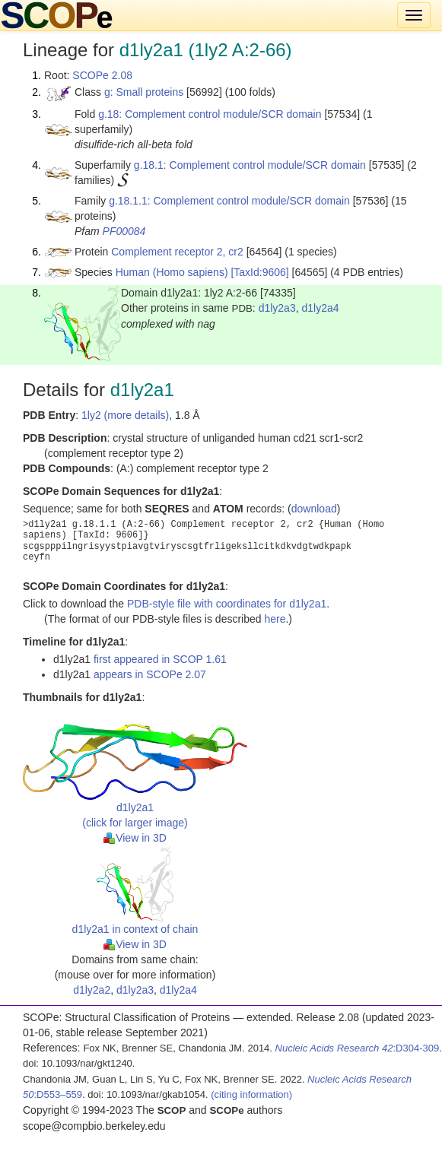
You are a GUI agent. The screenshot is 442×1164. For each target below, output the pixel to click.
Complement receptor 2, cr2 (177, 252)
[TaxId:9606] (259, 272)
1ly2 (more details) (125, 415)
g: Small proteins (143, 92)
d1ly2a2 (91, 990)
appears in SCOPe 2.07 (150, 674)
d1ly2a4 (320, 308)
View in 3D (135, 838)
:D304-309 (357, 1048)
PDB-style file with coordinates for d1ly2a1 (226, 604)
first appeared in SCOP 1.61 (160, 659)
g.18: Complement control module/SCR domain (209, 114)
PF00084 (124, 231)
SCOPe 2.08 (102, 75)
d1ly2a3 (277, 308)
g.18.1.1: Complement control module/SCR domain (229, 201)
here (274, 619)
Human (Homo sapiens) (172, 272)
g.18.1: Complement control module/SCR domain (250, 165)
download (314, 509)
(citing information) (251, 1094)
